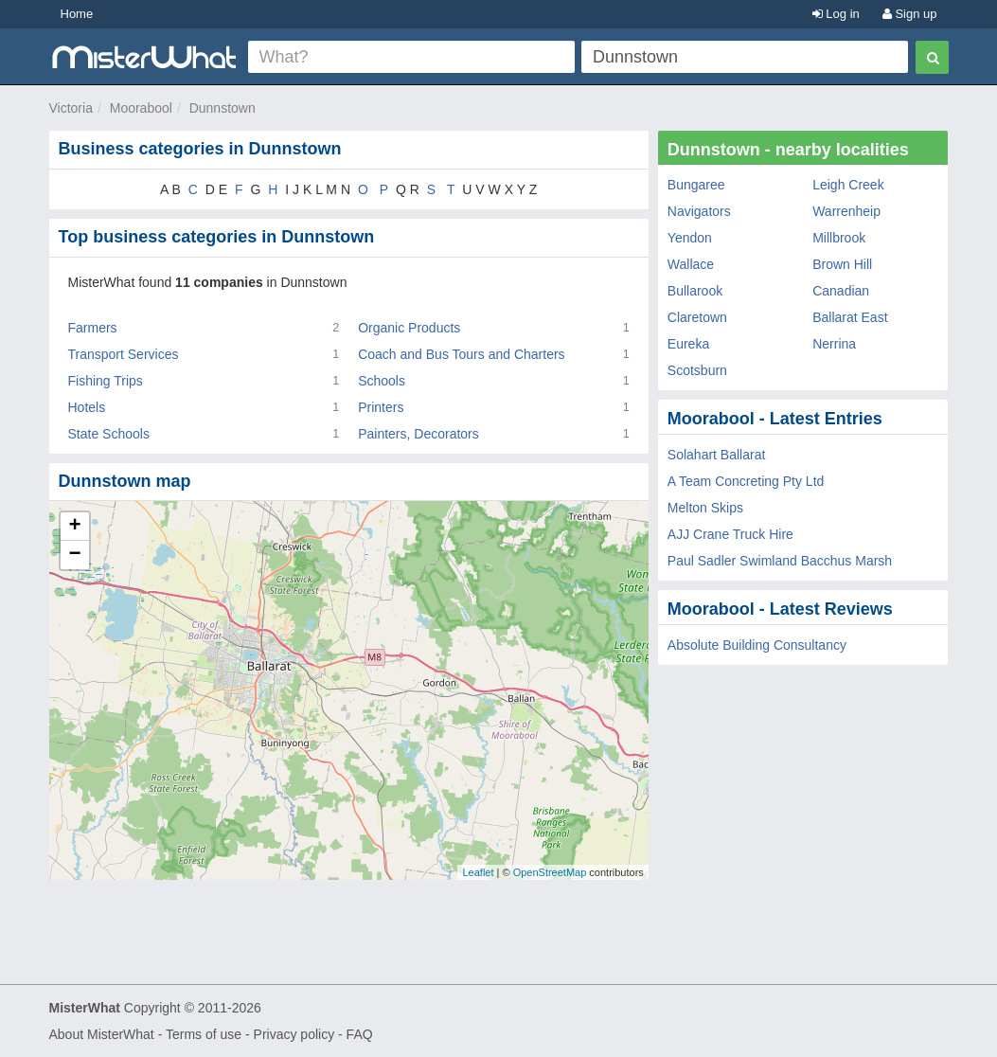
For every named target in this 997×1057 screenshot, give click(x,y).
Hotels (87, 407)
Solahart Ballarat (717, 454)
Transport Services (123, 354)
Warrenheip (846, 211)
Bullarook (695, 290)
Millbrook (838, 237)
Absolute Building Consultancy (757, 645)
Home (77, 14)
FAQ (360, 1034)
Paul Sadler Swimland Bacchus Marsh (780, 560)
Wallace (691, 264)
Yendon (690, 237)
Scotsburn (697, 370)
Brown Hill (842, 264)
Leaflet (477, 872)
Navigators (699, 211)
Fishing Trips (105, 380)
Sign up (909, 14)
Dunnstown (222, 108)
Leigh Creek (848, 184)
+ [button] (74, 526)
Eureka (688, 343)
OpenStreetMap (550, 872)
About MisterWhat (101, 1034)
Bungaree (696, 184)
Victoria (71, 108)
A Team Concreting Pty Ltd (746, 481)
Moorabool (141, 108)
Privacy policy (294, 1034)
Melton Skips (705, 507)
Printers (380, 407)
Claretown (697, 317)
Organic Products (409, 327)
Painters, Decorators (418, 433)
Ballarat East (849, 317)
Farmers (92, 327)
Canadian (840, 290)
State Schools (109, 433)
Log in (836, 14)
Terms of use (203, 1034)
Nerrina (834, 343)
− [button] (74, 555)
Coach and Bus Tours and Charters (461, 354)
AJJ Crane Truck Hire (730, 534)
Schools (381, 380)
